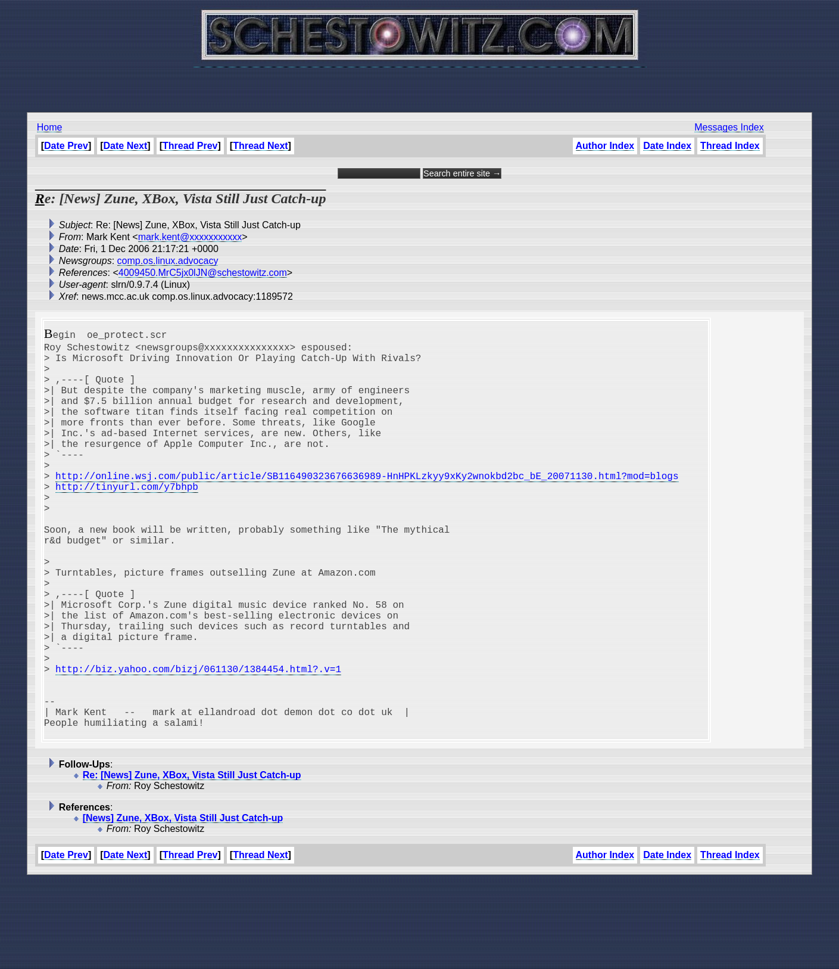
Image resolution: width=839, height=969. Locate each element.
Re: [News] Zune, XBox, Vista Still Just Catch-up (192, 863)
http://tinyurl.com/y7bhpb (126, 519)
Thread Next (260, 146)
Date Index (667, 146)
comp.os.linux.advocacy (168, 261)
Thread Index (730, 146)
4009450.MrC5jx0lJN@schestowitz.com (202, 273)
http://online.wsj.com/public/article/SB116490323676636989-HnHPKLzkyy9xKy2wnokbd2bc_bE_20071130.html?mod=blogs (366, 506)
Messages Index (729, 127)
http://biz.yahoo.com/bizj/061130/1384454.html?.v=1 (198, 742)
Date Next (126, 146)
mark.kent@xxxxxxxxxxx (190, 237)
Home (50, 127)
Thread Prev (190, 146)
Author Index (605, 146)
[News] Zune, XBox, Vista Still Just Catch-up (183, 906)
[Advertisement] (419, 83)
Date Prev (66, 146)
